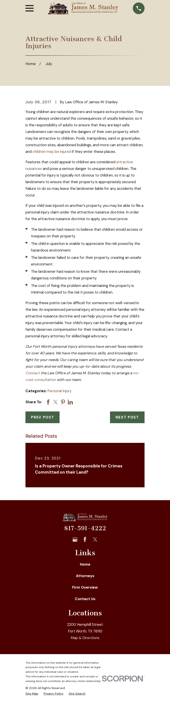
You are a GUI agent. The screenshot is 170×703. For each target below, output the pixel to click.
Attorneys (85, 575)
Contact (32, 373)
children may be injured (52, 151)
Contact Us (85, 598)
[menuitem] (31, 693)
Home (85, 564)
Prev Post (42, 417)
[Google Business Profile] (74, 539)
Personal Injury (59, 390)
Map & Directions (85, 637)
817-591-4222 (85, 528)
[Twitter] (95, 539)
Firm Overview (85, 587)
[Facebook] (84, 539)
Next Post (127, 417)
